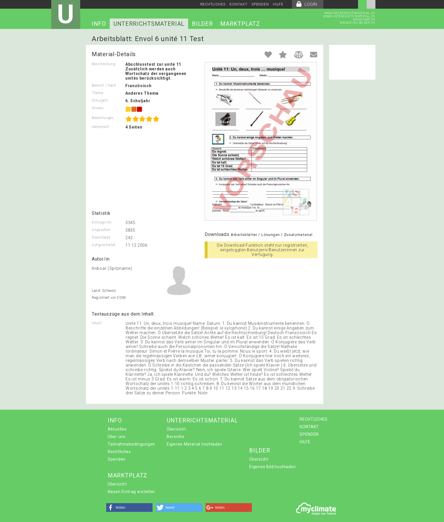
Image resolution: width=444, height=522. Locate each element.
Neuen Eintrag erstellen (131, 491)
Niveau (97, 108)
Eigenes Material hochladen (194, 444)
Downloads (101, 237)
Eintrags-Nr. (102, 222)
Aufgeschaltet (103, 245)
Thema (97, 93)
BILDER (202, 23)
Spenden (117, 459)
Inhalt (97, 323)
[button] (129, 507)
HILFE (278, 4)
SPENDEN (260, 4)
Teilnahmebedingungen (131, 444)
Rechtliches (119, 451)
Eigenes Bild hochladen (272, 466)
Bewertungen (103, 118)
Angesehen (101, 230)
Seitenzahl (100, 127)
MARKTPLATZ (240, 23)
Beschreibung (103, 64)
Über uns (117, 436)
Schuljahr (100, 100)
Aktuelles (117, 429)
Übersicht (176, 429)
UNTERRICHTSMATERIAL (148, 23)
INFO (99, 23)
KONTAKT (238, 4)
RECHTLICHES (212, 4)
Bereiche (176, 436)
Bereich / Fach (104, 85)
